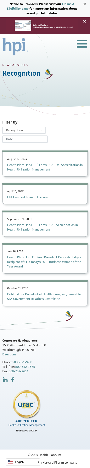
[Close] (84, 4)
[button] (23, 462)
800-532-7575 (25, 366)
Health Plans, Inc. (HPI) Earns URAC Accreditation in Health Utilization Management (42, 227)
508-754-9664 (18, 371)
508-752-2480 (22, 362)
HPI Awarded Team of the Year (28, 197)
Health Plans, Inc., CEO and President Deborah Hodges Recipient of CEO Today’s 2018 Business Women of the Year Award (44, 262)
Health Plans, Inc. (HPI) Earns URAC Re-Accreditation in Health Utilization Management (45, 167)
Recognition (14, 130)
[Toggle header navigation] (82, 44)
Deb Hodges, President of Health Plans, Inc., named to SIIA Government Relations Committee (44, 296)
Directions (9, 354)
